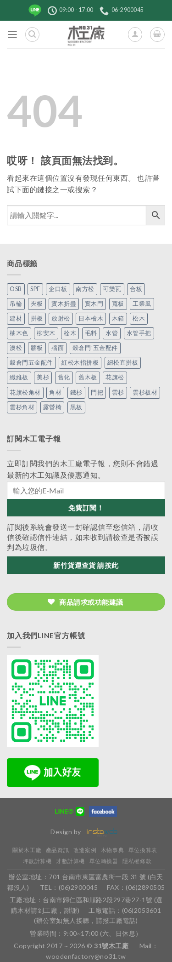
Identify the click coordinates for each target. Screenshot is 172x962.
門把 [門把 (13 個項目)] (97, 392)
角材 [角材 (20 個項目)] (55, 392)
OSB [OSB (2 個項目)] (16, 289)
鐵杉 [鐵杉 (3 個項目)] (76, 392)
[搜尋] (32, 34)
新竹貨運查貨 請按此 (86, 565)
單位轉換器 (103, 861)
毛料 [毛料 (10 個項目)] (91, 333)
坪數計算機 (37, 861)
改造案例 (84, 850)
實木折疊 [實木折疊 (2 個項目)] (63, 303)
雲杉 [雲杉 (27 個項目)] (118, 392)
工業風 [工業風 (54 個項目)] (142, 303)
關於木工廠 (26, 850)
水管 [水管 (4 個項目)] (111, 333)
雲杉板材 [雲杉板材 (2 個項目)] (145, 392)
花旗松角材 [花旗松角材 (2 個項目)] (25, 392)
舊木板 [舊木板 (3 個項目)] (87, 377)
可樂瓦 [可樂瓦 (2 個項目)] (112, 289)
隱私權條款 (136, 861)
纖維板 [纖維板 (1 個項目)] (19, 377)
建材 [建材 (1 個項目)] (16, 318)
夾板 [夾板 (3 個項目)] (37, 303)
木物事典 (112, 850)
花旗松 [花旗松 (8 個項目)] (114, 377)
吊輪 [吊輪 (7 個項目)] (16, 303)
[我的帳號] (135, 34)
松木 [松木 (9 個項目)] (139, 318)
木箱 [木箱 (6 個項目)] (118, 318)
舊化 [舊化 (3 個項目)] (64, 377)
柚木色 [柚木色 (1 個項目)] (19, 333)
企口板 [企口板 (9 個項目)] (58, 289)
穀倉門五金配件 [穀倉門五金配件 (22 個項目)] (31, 362)
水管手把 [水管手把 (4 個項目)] (139, 333)
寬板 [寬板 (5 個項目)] (118, 303)
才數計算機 (70, 861)
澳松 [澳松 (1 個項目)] (16, 347)
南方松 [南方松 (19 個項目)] (85, 289)
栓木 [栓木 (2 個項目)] (70, 333)
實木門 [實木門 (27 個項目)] (94, 303)
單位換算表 (142, 850)
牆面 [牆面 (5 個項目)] (57, 347)
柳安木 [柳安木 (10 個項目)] (46, 333)
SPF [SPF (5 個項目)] (35, 289)
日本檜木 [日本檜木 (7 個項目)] (90, 318)
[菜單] (12, 34)
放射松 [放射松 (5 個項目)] (60, 318)
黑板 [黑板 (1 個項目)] (76, 407)
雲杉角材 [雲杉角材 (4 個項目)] (22, 407)
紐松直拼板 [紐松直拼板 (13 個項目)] (123, 362)
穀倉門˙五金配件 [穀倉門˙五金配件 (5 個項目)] (95, 347)
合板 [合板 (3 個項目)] (136, 289)
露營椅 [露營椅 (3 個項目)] (52, 407)
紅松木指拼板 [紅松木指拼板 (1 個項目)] (80, 362)
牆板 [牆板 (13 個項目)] (37, 347)
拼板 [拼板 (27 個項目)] (37, 318)
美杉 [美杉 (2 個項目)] (43, 377)
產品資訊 (57, 850)
